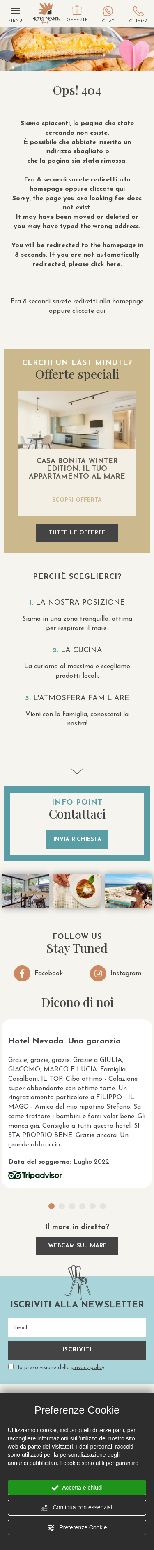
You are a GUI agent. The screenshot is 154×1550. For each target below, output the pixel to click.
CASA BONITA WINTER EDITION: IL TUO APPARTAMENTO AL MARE (77, 469)
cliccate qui (107, 189)
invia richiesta (77, 840)
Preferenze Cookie (77, 1528)
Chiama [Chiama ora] (138, 14)
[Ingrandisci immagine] (25, 891)
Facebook (38, 973)
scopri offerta (77, 500)
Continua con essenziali (77, 1507)
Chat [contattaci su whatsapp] (107, 14)
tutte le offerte (77, 533)
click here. (106, 264)
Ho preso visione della (59, 1367)
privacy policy (87, 1367)
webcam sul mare (77, 1246)
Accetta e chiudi (77, 1488)
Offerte (77, 13)
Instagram (115, 973)
